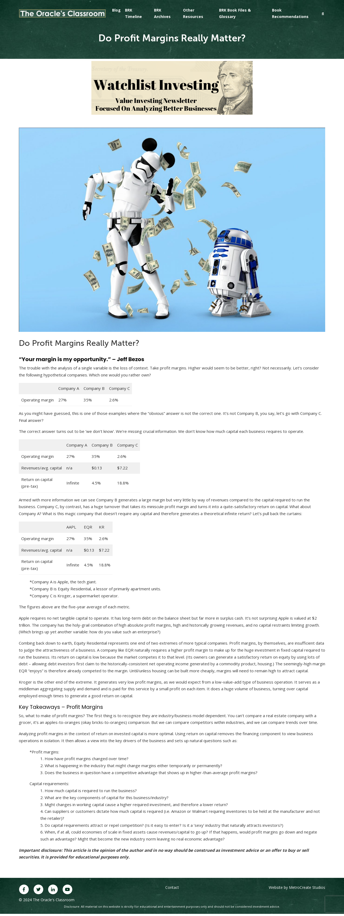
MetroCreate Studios (307, 887)
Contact (172, 887)
